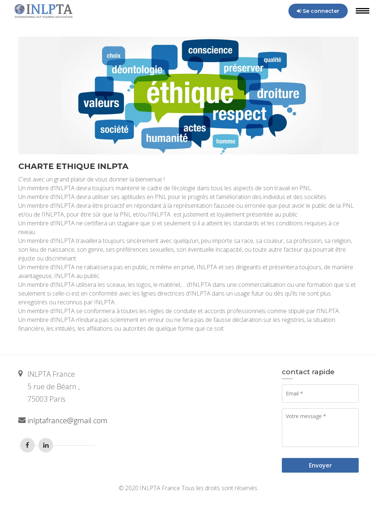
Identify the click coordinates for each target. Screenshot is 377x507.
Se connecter (318, 11)
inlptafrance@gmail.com (67, 420)
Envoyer (320, 465)
